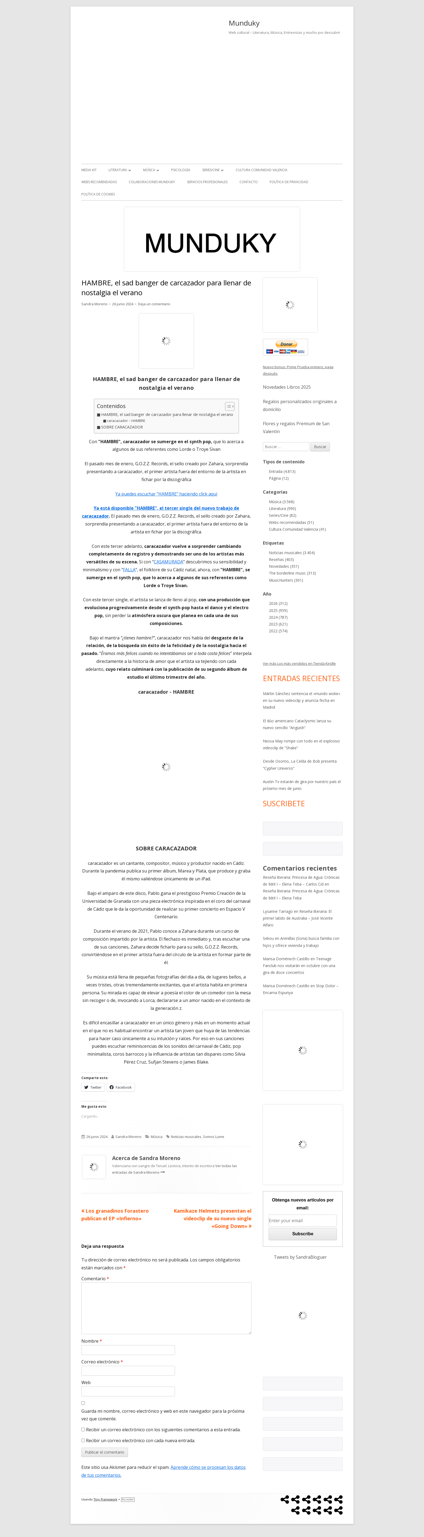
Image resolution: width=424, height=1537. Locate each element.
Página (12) (279, 478)
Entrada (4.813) (282, 471)
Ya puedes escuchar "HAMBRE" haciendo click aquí (166, 494)
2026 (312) (278, 603)
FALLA (129, 570)
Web (86, 1382)
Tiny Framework (105, 1499)
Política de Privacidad (289, 182)
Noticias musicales (186, 1136)
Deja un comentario (154, 303)
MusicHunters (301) (286, 580)
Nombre (91, 1341)
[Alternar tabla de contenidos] (227, 406)
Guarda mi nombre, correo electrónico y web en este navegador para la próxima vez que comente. (162, 1415)
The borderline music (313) (292, 573)
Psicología (180, 170)
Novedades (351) (284, 566)
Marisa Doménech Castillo (286, 958)
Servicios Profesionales (207, 182)
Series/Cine (211, 170)
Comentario (95, 1279)
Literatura (118, 170)
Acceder (128, 1499)
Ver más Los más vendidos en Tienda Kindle (299, 663)
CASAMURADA (168, 562)
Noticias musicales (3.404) (292, 552)
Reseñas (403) (281, 559)
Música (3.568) (281, 501)
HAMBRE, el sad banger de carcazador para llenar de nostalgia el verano (167, 414)
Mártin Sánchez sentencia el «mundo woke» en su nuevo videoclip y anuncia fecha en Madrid (301, 700)
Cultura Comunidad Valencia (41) (297, 529)
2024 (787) (278, 617)
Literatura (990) (282, 508)
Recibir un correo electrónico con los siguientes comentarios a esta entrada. (163, 1430)
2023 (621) (278, 624)
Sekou (268, 938)
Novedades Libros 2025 (287, 387)
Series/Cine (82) (282, 515)
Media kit (89, 170)
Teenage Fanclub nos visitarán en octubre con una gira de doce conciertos (299, 965)
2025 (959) (278, 610)
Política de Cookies (98, 194)
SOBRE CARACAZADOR (122, 427)
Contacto (248, 182)
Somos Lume (213, 1136)
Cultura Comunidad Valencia (261, 170)
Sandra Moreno (94, 303)
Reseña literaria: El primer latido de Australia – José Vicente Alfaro (298, 918)
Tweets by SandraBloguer (300, 1257)
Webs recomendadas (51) (291, 522)
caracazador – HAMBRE (126, 420)
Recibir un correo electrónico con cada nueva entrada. (140, 1441)
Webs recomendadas (99, 182)
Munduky (244, 23)
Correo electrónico (102, 1362)
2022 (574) (278, 630)
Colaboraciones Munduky (152, 182)
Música (149, 170)
